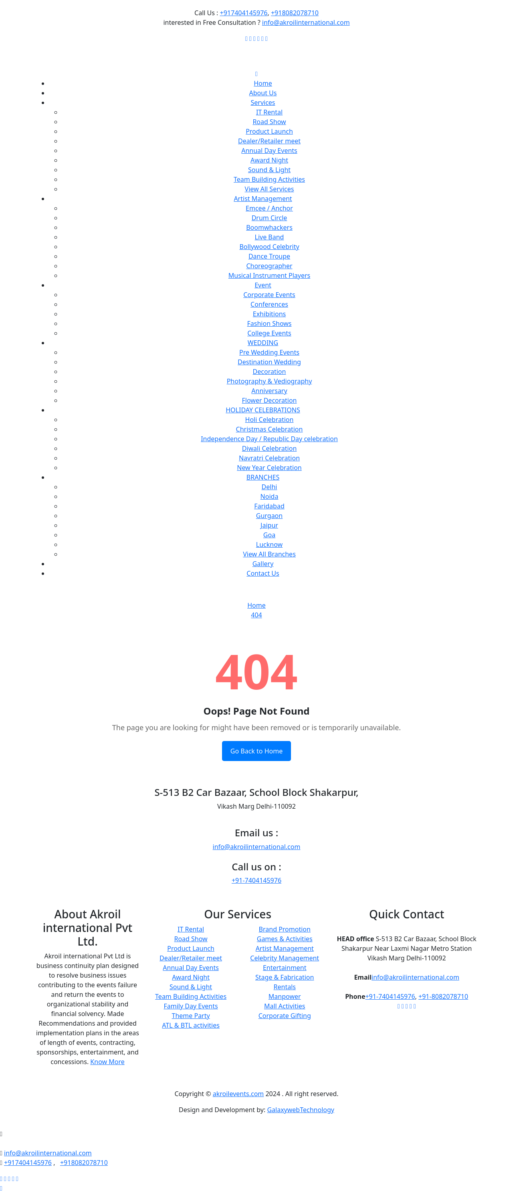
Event (262, 285)
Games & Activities (285, 938)
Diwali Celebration (269, 448)
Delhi (269, 486)
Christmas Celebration (269, 429)
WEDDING (263, 342)
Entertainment (285, 967)
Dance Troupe (269, 256)
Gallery (263, 563)
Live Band (269, 237)
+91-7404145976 (256, 880)
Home (263, 83)
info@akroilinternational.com (306, 22)
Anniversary (269, 390)
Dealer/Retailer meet (269, 141)
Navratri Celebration (269, 458)
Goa (269, 534)
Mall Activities (284, 1006)
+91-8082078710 (443, 996)
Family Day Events (191, 1006)
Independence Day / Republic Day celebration (269, 438)
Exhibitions (269, 313)
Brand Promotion (285, 929)
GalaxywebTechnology (300, 1109)
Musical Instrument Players (269, 275)
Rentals (285, 986)
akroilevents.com (238, 1093)
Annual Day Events (269, 150)
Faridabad (269, 506)
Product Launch (269, 131)
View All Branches (269, 554)
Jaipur (269, 525)
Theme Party (191, 1015)
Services (262, 102)
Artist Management (263, 198)
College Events (269, 333)
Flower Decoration (269, 400)
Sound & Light (269, 169)
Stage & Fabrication (284, 977)
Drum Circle (269, 217)
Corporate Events (269, 294)
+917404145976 (244, 12)
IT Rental (269, 112)
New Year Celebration (269, 467)
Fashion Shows (269, 323)
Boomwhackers (269, 227)
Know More (107, 1061)
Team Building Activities (269, 179)
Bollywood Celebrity (269, 246)
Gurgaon (269, 515)
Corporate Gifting (285, 1015)
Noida (270, 496)
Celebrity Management (284, 958)
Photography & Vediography (269, 381)
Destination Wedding (269, 361)
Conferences (269, 304)
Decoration (269, 371)
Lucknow (269, 544)
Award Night (269, 160)
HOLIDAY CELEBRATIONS (263, 410)
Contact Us (262, 573)
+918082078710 (295, 12)
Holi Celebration (269, 419)
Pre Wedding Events (269, 352)
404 (256, 615)
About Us (263, 92)
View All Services (269, 189)
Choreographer (269, 265)
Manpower (285, 996)
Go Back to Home (256, 751)
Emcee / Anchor (269, 208)
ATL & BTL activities (191, 1025)
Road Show (269, 121)
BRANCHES (262, 477)
